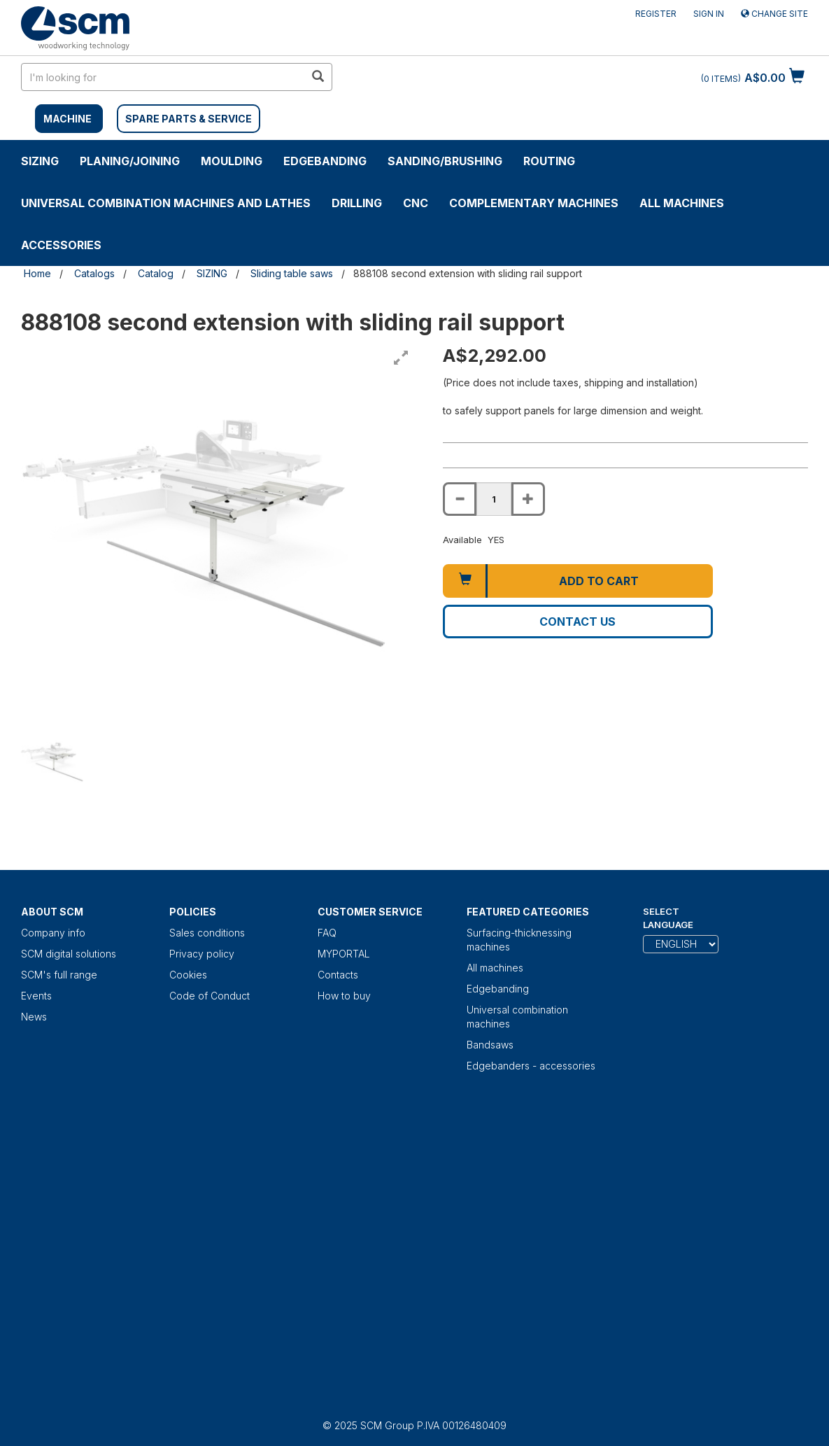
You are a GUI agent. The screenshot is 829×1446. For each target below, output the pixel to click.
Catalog (155, 273)
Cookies (188, 975)
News (34, 1017)
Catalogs (94, 273)
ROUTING (549, 161)
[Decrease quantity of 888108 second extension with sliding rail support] (459, 499)
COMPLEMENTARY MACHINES (533, 203)
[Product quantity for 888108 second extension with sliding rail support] (493, 499)
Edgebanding (325, 161)
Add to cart (599, 581)
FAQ (327, 933)
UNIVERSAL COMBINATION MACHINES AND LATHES (166, 203)
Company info (53, 933)
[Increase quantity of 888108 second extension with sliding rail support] (528, 499)
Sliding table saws (291, 273)
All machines (681, 203)
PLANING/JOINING (130, 161)
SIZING (40, 161)
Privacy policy (201, 954)
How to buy (344, 996)
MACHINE (67, 119)
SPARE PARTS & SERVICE (188, 119)
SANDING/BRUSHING (445, 161)
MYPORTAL (344, 954)
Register (655, 13)
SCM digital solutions (68, 954)
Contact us (577, 622)
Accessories (61, 245)
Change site (774, 13)
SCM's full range (59, 975)
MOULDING (231, 161)
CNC (415, 203)
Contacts (338, 975)
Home (37, 273)
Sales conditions (207, 933)
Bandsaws (490, 1045)
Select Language (668, 918)
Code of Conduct (209, 996)
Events (36, 996)
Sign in (708, 13)
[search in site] (163, 77)
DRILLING (357, 203)
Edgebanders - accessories (531, 1066)
